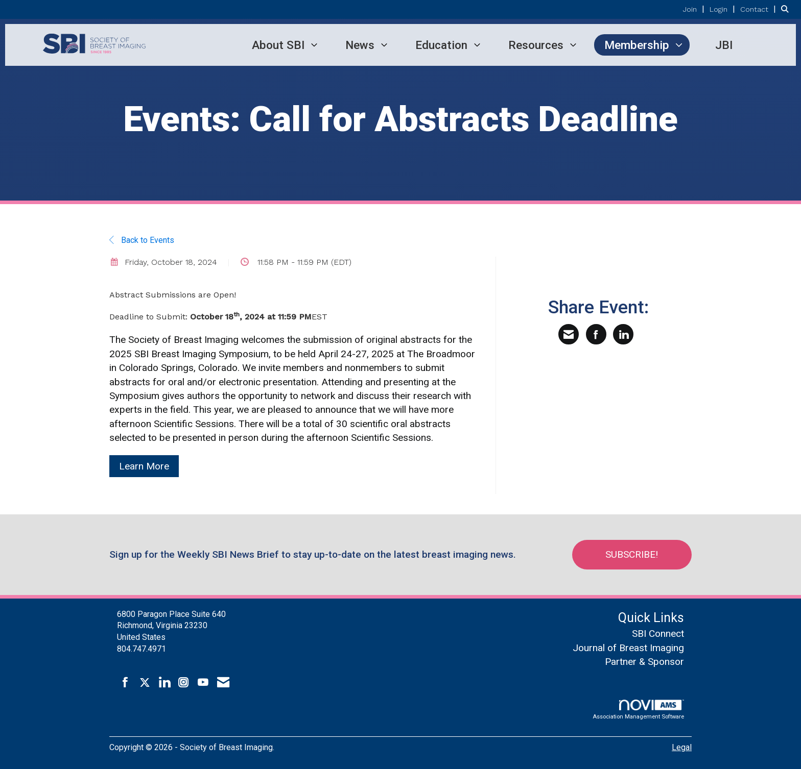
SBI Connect (658, 633)
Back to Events (141, 240)
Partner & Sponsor (644, 661)
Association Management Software (638, 710)
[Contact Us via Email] (223, 683)
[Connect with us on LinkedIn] (164, 683)
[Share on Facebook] (596, 334)
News (359, 45)
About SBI (278, 45)
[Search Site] (787, 9)
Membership (636, 45)
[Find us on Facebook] (125, 683)
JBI (724, 45)
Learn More (144, 466)
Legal (682, 747)
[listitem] (695, 9)
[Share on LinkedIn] (623, 334)
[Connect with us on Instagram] (183, 683)
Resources (535, 45)
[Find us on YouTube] (203, 683)
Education (441, 45)
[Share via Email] (568, 334)
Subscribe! (633, 554)
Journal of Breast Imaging (628, 648)
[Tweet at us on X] (144, 683)
